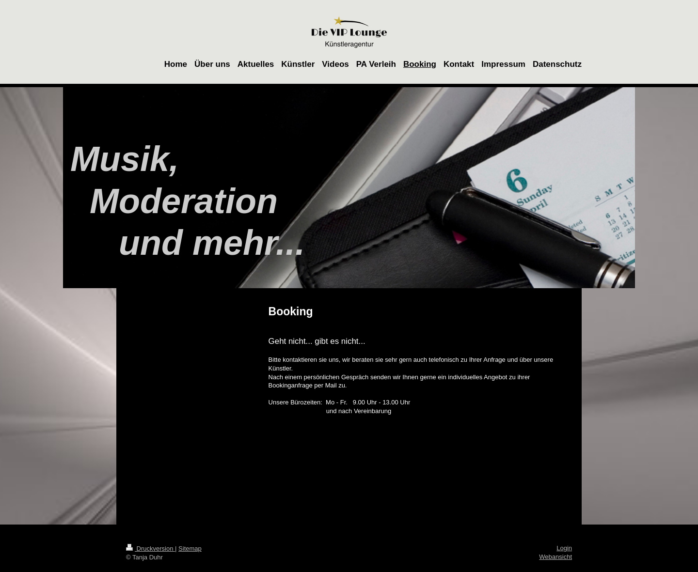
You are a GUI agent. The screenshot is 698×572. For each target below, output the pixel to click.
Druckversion (150, 548)
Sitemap (190, 548)
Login (564, 548)
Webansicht (555, 556)
